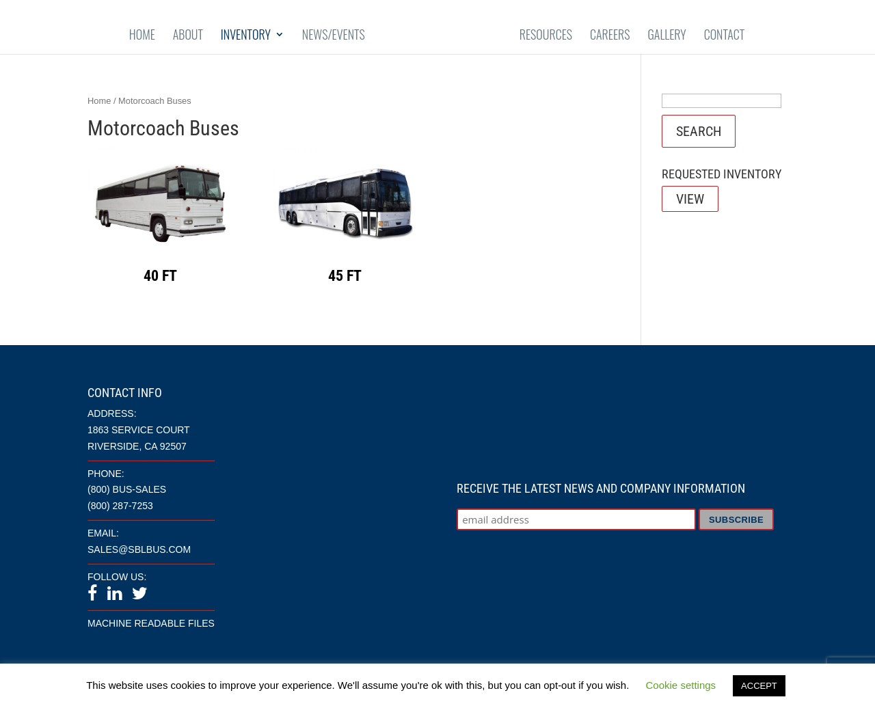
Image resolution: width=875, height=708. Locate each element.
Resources (546, 35)
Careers (610, 35)
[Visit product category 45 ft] (345, 218)
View (690, 199)
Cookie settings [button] (681, 685)
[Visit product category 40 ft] (161, 218)
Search (698, 131)
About (188, 35)
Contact (724, 35)
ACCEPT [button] (759, 686)
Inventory (246, 35)
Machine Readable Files (151, 623)
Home (142, 35)
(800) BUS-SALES (127, 489)
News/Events (333, 35)
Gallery (666, 35)
